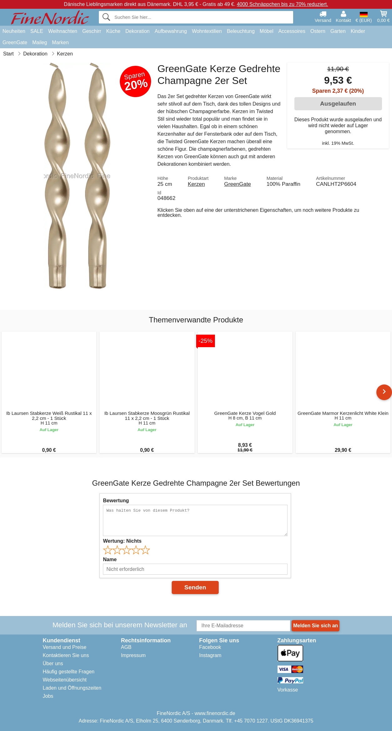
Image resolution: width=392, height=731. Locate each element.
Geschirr (91, 31)
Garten (338, 31)
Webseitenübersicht (65, 679)
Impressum (133, 655)
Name (110, 559)
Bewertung (116, 500)
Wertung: (122, 541)
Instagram (210, 655)
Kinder (358, 31)
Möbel (266, 31)
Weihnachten (62, 31)
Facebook (210, 647)
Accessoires (291, 31)
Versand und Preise (65, 647)
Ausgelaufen (338, 103)
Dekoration (137, 31)
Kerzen (196, 184)
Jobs (48, 696)
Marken (60, 42)
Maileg (39, 42)
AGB (126, 647)
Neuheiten (14, 31)
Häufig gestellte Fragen (68, 671)
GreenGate (15, 42)
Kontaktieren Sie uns (66, 655)
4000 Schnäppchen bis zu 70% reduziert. (282, 4)
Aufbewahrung (171, 31)
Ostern (317, 31)
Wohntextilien (207, 31)
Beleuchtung (241, 31)
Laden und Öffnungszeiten (72, 688)
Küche (113, 31)
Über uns (53, 663)
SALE (36, 31)
